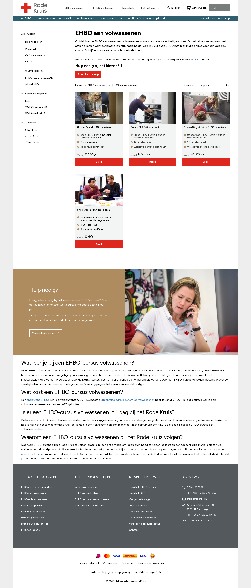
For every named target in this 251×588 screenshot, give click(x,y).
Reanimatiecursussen (33, 511)
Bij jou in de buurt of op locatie (149, 18)
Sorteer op (189, 85)
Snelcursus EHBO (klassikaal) (93, 209)
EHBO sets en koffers (86, 493)
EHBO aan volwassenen (34, 493)
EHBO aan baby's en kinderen (37, 487)
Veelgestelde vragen (43, 333)
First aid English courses (34, 523)
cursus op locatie (32, 454)
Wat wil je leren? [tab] (34, 70)
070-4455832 (195, 487)
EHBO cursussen (97, 85)
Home (79, 85)
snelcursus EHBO (38, 399)
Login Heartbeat (138, 505)
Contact (134, 529)
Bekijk (99, 161)
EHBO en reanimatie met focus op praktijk (48, 18)
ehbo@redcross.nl (197, 498)
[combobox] (219, 8)
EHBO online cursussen (34, 499)
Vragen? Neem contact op (215, 18)
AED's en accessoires (86, 487)
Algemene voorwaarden (150, 563)
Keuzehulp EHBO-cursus (142, 487)
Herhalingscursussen (32, 517)
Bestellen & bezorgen (140, 511)
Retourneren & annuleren (142, 517)
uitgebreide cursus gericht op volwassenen (128, 399)
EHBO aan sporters (32, 505)
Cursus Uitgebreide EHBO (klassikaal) (205, 127)
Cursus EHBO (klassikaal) (144, 127)
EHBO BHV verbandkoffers (90, 505)
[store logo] (34, 8)
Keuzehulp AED (137, 493)
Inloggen (175, 7)
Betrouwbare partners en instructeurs (102, 18)
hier (40, 429)
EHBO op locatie (30, 529)
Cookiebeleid (110, 563)
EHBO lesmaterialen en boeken (92, 499)
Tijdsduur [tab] (30, 122)
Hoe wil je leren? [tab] (34, 43)
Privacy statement (89, 563)
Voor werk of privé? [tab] (36, 93)
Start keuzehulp (88, 74)
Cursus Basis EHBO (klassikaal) (94, 127)
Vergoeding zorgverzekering (144, 523)
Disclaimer (127, 563)
